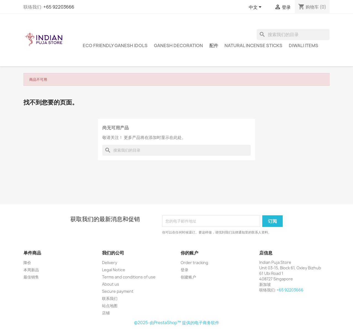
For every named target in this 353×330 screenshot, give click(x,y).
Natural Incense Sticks (253, 45)
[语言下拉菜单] (256, 7)
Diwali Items (303, 45)
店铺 (106, 312)
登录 (184, 269)
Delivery (109, 262)
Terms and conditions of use (129, 277)
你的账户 (189, 253)
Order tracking (194, 262)
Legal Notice (113, 269)
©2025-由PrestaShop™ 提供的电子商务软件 (176, 323)
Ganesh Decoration (178, 45)
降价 (27, 262)
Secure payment (117, 291)
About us (110, 284)
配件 (213, 45)
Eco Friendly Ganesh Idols (115, 45)
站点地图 (109, 305)
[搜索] (293, 34)
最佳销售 (31, 277)
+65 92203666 (58, 7)
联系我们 (109, 298)
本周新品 (31, 269)
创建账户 (188, 277)
